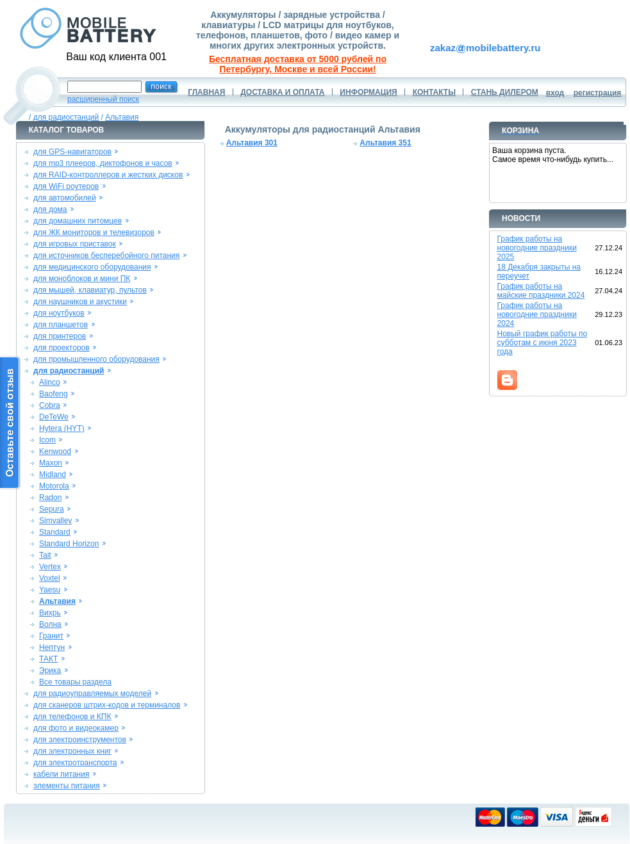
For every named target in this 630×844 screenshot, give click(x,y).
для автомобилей (64, 197)
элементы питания (66, 785)
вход (555, 92)
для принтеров (59, 336)
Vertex (50, 566)
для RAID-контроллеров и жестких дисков (108, 174)
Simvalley (55, 520)
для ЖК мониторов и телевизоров (93, 232)
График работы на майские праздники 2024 (541, 291)
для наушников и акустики (80, 301)
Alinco (49, 382)
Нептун (52, 647)
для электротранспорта (75, 762)
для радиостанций (66, 117)
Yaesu (49, 589)
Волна (50, 624)
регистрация (598, 92)
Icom (47, 439)
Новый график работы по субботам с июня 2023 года (542, 342)
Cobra (49, 405)
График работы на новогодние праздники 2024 (537, 314)
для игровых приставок (74, 243)
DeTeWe (54, 416)
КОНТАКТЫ (434, 92)
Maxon (50, 463)
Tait (45, 555)
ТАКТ (48, 658)
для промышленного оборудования (96, 359)
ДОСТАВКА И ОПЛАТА (282, 92)
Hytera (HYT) (62, 428)
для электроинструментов (79, 739)
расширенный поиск (103, 99)
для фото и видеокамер (76, 728)
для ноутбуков (59, 313)
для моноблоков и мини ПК (81, 278)
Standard (54, 532)
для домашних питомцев (77, 220)
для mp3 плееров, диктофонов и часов (102, 163)
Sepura (51, 509)
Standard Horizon (69, 543)
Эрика (50, 670)
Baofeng (53, 393)
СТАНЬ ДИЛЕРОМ (504, 92)
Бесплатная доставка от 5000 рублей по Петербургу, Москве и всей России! (297, 64)
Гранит (51, 635)
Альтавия (121, 117)
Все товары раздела (75, 682)
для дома (50, 209)
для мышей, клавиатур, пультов (90, 290)
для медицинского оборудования (92, 267)
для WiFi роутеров (66, 186)
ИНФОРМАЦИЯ (368, 92)
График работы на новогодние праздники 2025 (537, 247)
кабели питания (61, 774)
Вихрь (50, 612)
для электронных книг (72, 751)
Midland (52, 474)
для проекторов (61, 347)
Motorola (54, 486)
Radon (50, 497)
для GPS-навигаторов (72, 151)
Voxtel (49, 578)
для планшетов (60, 324)
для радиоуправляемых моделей (92, 693)
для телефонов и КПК (72, 716)
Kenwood (55, 451)
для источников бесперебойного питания (106, 255)
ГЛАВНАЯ (206, 92)
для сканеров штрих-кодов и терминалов (106, 705)
